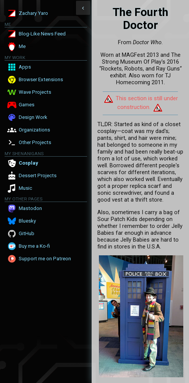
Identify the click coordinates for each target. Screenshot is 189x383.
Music (25, 188)
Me (22, 46)
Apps (25, 67)
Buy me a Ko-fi (34, 246)
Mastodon (30, 208)
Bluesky (27, 221)
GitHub (26, 233)
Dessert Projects (38, 175)
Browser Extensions (41, 79)
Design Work (33, 117)
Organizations (34, 130)
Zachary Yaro (33, 13)
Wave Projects (35, 92)
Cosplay (28, 163)
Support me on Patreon (45, 258)
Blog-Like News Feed (42, 34)
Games (26, 104)
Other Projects (35, 142)
